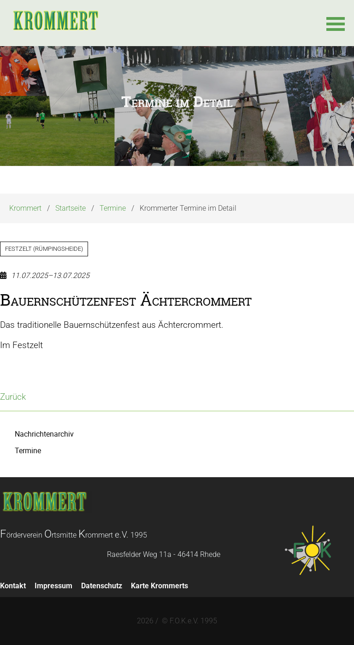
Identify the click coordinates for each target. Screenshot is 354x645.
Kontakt (13, 585)
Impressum (53, 585)
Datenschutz (101, 585)
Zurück (13, 396)
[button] (335, 23)
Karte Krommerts (159, 585)
